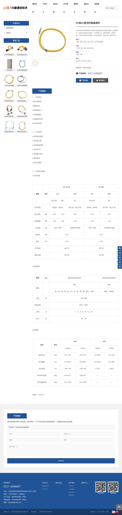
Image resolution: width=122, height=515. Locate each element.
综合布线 (55, 8)
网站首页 (34, 8)
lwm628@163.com (14, 502)
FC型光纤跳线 (87, 67)
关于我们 (65, 8)
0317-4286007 (95, 73)
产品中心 (45, 8)
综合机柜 (9, 70)
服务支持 (86, 8)
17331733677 (13, 494)
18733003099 (16, 500)
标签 (107, 511)
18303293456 (16, 497)
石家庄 (103, 511)
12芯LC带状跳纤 (22, 85)
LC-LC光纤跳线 (9, 85)
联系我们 (96, 8)
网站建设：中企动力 (96, 511)
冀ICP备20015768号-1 (46, 511)
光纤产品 (41, 394)
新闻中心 (76, 8)
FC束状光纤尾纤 (22, 116)
